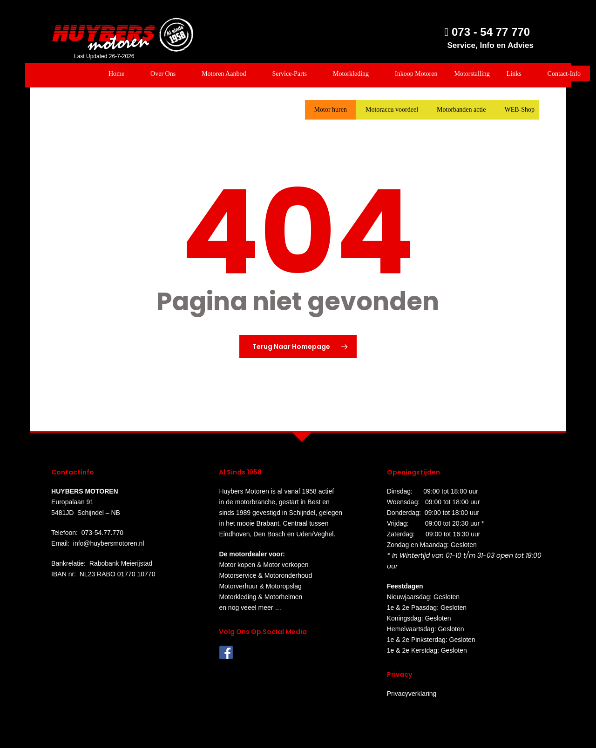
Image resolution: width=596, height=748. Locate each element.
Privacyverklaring (412, 693)
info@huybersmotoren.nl (108, 543)
